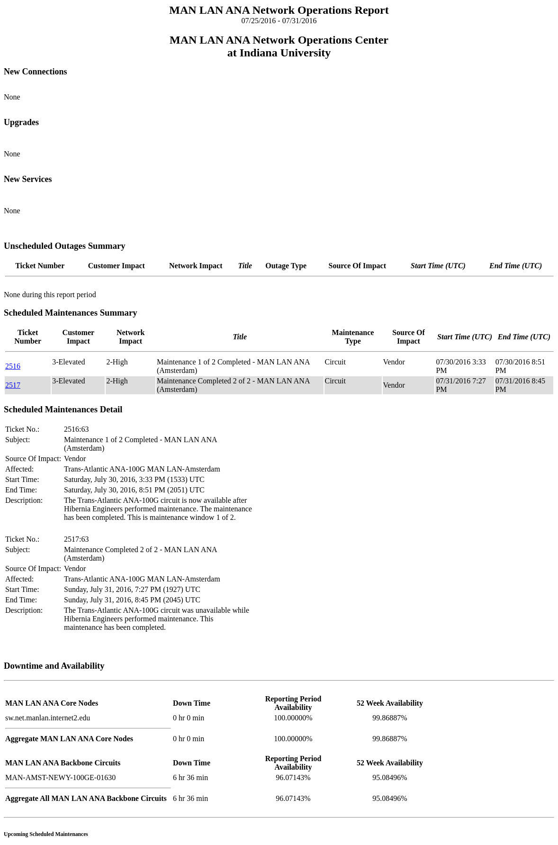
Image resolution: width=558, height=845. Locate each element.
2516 (12, 366)
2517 (12, 385)
